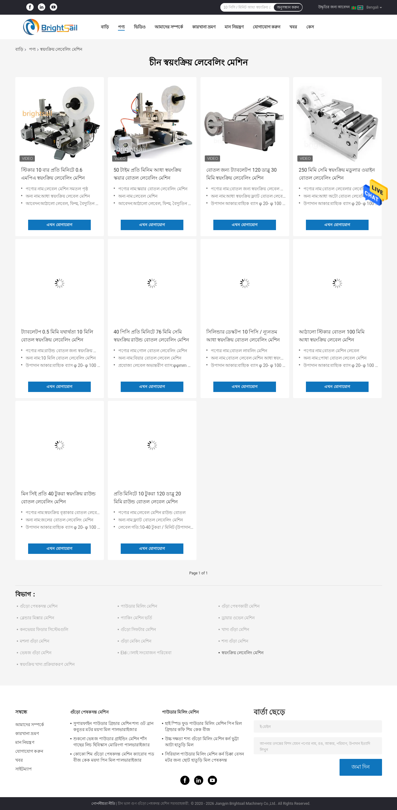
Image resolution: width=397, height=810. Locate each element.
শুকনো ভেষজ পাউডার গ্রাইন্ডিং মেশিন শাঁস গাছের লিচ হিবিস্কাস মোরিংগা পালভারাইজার (111, 741)
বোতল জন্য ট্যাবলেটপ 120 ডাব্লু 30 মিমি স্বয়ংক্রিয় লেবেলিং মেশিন (241, 174)
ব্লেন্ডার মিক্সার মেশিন (37, 617)
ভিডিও (139, 26)
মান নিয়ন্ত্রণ (234, 26)
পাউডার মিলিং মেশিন (139, 606)
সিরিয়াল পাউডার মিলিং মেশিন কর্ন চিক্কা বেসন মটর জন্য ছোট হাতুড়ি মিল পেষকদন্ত (204, 757)
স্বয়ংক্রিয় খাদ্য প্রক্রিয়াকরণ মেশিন (47, 664)
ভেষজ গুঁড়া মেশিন (36, 652)
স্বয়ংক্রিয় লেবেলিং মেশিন (243, 652)
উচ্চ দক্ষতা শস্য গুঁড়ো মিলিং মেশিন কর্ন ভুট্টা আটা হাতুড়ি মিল (202, 741)
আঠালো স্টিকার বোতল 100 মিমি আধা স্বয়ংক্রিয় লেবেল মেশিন (332, 336)
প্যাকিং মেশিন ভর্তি (137, 617)
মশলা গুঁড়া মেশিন (35, 641)
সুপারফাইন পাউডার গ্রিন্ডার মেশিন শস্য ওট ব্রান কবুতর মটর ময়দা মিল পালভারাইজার (113, 726)
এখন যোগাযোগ (59, 224)
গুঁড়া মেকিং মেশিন (136, 641)
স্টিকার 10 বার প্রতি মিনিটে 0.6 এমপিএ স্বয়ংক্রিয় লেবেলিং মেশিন (53, 174)
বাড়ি (105, 26)
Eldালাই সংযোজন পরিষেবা (146, 652)
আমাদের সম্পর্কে (169, 26)
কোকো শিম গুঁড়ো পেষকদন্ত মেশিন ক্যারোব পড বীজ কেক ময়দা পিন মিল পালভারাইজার (113, 757)
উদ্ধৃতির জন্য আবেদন (334, 7)
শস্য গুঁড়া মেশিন (235, 641)
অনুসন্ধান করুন (288, 7)
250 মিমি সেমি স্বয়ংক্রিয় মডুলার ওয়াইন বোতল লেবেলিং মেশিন (337, 174)
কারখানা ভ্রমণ (203, 26)
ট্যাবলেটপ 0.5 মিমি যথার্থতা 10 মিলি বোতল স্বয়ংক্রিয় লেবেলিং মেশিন (57, 336)
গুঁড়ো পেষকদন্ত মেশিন (39, 606)
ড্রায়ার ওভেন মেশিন (238, 617)
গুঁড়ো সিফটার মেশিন (138, 629)
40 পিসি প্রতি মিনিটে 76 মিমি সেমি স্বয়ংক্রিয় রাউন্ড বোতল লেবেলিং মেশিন (151, 336)
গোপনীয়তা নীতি (103, 803)
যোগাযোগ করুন (266, 26)
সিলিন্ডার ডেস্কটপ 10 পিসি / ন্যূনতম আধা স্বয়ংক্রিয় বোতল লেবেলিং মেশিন (243, 336)
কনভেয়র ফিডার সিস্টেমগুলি (44, 629)
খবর (293, 26)
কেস (310, 26)
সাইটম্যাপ (23, 769)
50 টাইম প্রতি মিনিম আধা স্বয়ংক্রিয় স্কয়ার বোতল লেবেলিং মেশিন (148, 174)
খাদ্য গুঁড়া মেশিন (235, 629)
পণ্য (121, 26)
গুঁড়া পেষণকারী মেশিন (241, 606)
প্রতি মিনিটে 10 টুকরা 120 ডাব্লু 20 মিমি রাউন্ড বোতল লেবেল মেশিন (147, 498)
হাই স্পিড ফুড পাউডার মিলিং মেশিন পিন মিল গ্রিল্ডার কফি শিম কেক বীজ (203, 726)
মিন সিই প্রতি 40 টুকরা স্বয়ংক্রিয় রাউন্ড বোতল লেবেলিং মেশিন (58, 498)
